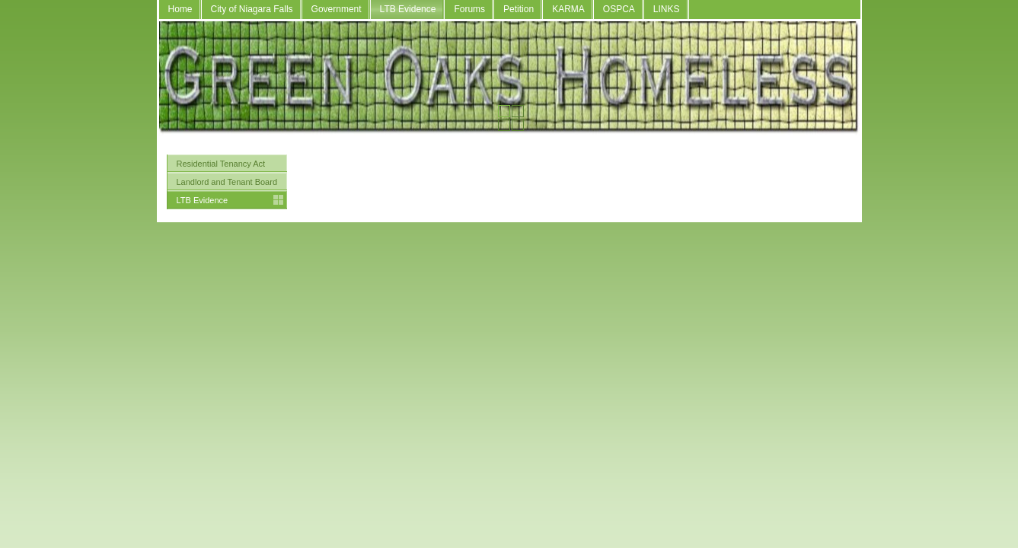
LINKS (666, 9)
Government (336, 9)
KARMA (568, 9)
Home (180, 9)
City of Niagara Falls (252, 9)
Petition (518, 9)
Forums (469, 9)
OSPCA (619, 9)
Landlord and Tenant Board (227, 181)
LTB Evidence (408, 9)
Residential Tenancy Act (221, 163)
